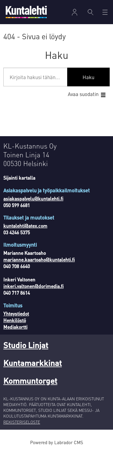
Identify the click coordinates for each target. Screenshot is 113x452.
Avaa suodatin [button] (83, 94)
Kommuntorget (30, 380)
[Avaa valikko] (105, 12)
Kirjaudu (74, 12)
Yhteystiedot (16, 314)
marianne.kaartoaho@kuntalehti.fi (39, 260)
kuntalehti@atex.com (25, 226)
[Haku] (90, 12)
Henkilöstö (14, 320)
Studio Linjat (25, 345)
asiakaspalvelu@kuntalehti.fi (33, 199)
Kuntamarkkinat (32, 362)
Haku (88, 77)
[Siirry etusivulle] (26, 11)
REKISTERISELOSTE (21, 422)
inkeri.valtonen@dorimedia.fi (33, 286)
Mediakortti (15, 327)
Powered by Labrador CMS (56, 442)
